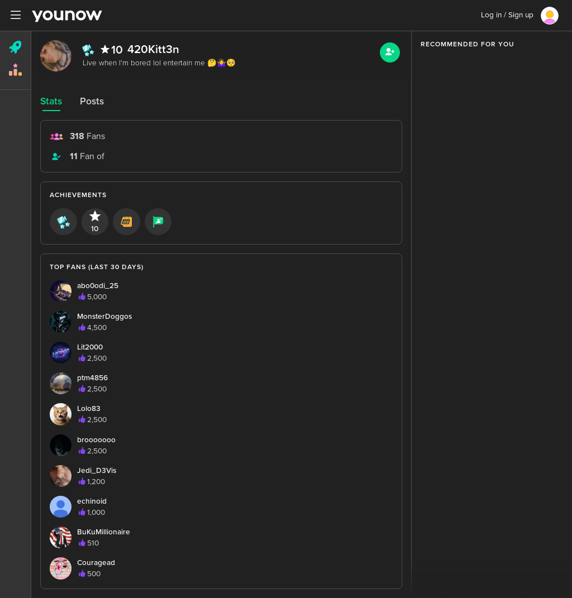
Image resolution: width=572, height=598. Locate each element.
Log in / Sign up (507, 15)
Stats (51, 101)
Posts (92, 101)
